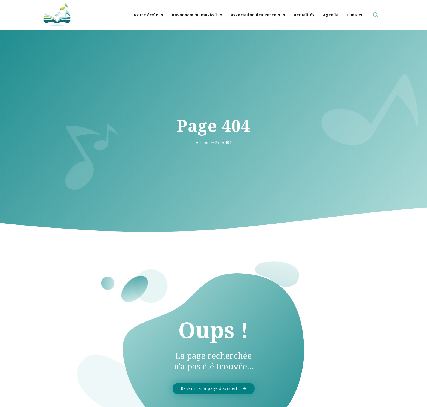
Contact (354, 15)
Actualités (304, 15)
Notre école (148, 15)
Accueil (203, 142)
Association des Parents (257, 15)
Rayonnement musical (197, 15)
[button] (375, 15)
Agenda (330, 15)
